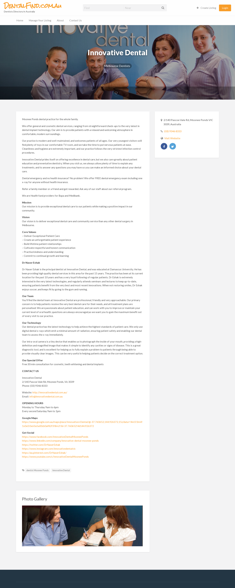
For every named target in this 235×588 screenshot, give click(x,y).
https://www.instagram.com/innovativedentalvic (49, 448)
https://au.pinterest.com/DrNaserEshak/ (44, 452)
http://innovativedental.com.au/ (49, 392)
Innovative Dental (61, 470)
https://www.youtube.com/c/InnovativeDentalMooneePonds (55, 456)
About (60, 20)
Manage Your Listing (40, 20)
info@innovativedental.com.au (46, 396)
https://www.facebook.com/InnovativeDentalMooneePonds (55, 436)
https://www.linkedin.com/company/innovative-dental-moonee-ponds (60, 440)
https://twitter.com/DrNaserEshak (41, 444)
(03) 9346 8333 (172, 131)
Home (19, 20)
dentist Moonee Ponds (37, 470)
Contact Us (75, 20)
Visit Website (172, 138)
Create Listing (206, 7)
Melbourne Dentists (117, 66)
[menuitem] (206, 8)
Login (225, 7)
